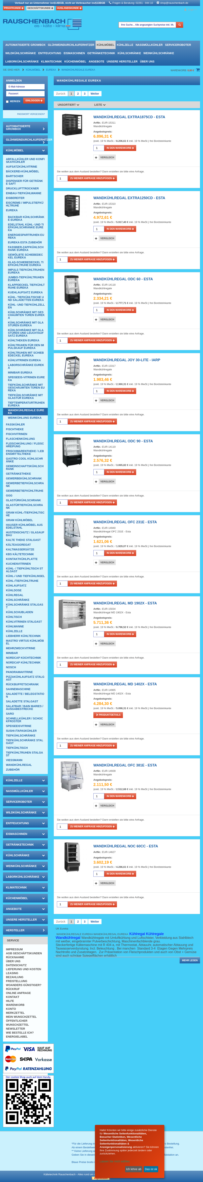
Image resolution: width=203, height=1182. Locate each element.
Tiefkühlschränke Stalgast (24, 742)
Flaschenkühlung (20, 438)
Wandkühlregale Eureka (78, 69)
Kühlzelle (125, 44)
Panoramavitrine (19, 672)
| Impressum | (101, 1178)
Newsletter (15, 1028)
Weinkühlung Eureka (25, 417)
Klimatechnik (51, 61)
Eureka (51, 69)
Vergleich (107, 157)
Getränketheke (18, 473)
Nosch (11, 667)
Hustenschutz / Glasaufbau (25, 534)
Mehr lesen (190, 960)
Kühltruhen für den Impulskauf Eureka (26, 347)
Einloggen (34, 100)
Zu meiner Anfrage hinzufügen (92, 178)
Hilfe (10, 1000)
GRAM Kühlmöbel (19, 520)
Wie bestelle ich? (20, 1032)
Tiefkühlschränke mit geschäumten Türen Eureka (26, 387)
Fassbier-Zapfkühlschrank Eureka (26, 249)
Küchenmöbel (75, 61)
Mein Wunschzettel (21, 1016)
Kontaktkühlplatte (22, 559)
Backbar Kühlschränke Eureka (26, 218)
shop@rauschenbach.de (174, 2)
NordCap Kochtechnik (23, 657)
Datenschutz (16, 965)
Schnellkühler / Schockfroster (24, 720)
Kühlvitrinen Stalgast (24, 621)
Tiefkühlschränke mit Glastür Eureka (25, 396)
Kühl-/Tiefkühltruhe (22, 580)
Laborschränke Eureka (26, 366)
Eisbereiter (15, 198)
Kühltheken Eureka (23, 340)
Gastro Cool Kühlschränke (24, 460)
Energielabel (17, 1036)
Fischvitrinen (16, 434)
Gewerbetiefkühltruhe (24, 490)
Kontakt (12, 997)
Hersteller (25, 930)
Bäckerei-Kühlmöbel (22, 171)
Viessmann (14, 760)
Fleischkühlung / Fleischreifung (25, 445)
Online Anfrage (18, 993)
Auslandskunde (69, 8)
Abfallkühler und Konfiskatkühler (25, 160)
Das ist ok (151, 1169)
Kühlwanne (15, 626)
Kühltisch (14, 616)
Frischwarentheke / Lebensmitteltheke (25, 452)
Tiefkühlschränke (20, 735)
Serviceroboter (178, 44)
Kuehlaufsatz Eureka (25, 292)
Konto (11, 1008)
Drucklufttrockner (22, 188)
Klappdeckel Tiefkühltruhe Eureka (26, 286)
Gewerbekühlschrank (24, 478)
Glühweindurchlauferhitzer (71, 44)
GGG (9, 495)
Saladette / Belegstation (25, 695)
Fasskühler (15, 424)
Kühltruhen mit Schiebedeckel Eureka (26, 354)
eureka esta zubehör (25, 242)
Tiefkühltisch (17, 747)
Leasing (12, 973)
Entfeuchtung (49, 53)
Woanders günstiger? (23, 985)
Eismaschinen (74, 53)
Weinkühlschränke (158, 53)
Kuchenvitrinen (18, 563)
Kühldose (14, 590)
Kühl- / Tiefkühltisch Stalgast (24, 570)
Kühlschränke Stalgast (24, 606)
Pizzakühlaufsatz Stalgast (25, 678)
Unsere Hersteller (122, 61)
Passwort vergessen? (31, 114)
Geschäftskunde (40, 8)
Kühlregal (14, 595)
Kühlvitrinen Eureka (24, 360)
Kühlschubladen (19, 612)
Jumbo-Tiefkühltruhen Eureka (26, 279)
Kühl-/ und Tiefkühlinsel (25, 576)
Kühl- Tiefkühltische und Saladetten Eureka (26, 299)
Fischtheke (15, 429)
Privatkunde (13, 8)
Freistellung (16, 981)
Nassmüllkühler (149, 44)
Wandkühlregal (19, 764)
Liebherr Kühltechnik (23, 636)
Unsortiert (68, 104)
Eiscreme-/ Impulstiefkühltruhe (24, 204)
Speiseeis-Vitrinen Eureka (26, 379)
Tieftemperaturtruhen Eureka (26, 404)
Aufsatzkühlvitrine (21, 166)
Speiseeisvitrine (18, 726)
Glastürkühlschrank (23, 500)
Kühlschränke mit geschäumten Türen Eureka (26, 315)
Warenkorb (15, 1004)
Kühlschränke (129, 53)
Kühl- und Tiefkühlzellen (26, 306)
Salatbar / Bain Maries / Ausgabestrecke (24, 708)
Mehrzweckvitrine (20, 648)
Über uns (147, 61)
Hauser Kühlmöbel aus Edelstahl (24, 526)
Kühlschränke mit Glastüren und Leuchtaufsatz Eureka (26, 332)
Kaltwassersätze (20, 549)
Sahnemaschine (18, 689)
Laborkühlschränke (22, 61)
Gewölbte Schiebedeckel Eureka (25, 256)
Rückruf (13, 989)
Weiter (95, 93)
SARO (10, 713)
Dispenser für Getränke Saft (24, 182)
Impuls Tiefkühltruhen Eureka (26, 271)
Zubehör (13, 769)
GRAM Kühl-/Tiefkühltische (25, 514)
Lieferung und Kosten (23, 969)
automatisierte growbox (25, 44)
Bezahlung (14, 977)
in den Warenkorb (120, 148)
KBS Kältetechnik (20, 554)
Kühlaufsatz (16, 585)
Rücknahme (15, 957)
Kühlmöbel (105, 44)
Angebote (96, 61)
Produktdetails (108, 714)
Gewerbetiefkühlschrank (25, 485)
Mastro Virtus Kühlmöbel (25, 642)
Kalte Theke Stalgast (23, 540)
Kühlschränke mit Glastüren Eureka (26, 324)
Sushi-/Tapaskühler (21, 730)
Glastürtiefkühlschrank (24, 506)
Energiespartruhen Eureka (26, 236)
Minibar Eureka (20, 372)
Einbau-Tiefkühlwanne (23, 193)
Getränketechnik (101, 53)
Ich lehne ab (133, 1169)
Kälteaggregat (18, 544)
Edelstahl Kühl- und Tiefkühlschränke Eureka (26, 227)
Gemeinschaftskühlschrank (25, 467)
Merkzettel (15, 1012)
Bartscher (14, 176)
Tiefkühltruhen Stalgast (24, 754)
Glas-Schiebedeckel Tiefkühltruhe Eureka (25, 264)
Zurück (60, 93)
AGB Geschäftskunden (24, 953)
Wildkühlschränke (20, 53)
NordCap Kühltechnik (23, 662)
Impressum (14, 949)
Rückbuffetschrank (22, 684)
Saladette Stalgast (22, 701)
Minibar (12, 653)
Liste (100, 104)
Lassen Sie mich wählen (115, 1161)
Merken (15, 101)
